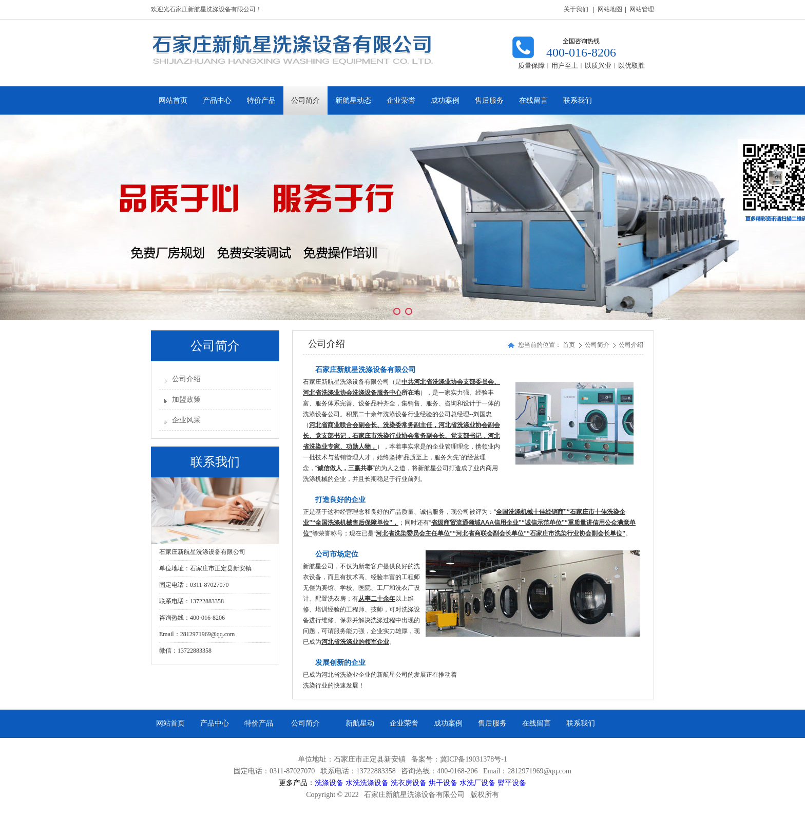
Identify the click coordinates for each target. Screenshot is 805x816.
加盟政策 (186, 399)
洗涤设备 (329, 782)
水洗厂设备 (477, 782)
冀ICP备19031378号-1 (473, 759)
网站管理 (641, 9)
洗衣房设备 (409, 782)
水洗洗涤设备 (367, 782)
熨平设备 (511, 782)
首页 (569, 344)
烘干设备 (443, 782)
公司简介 (598, 344)
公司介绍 (186, 379)
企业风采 (186, 420)
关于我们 (576, 9)
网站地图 (610, 9)
